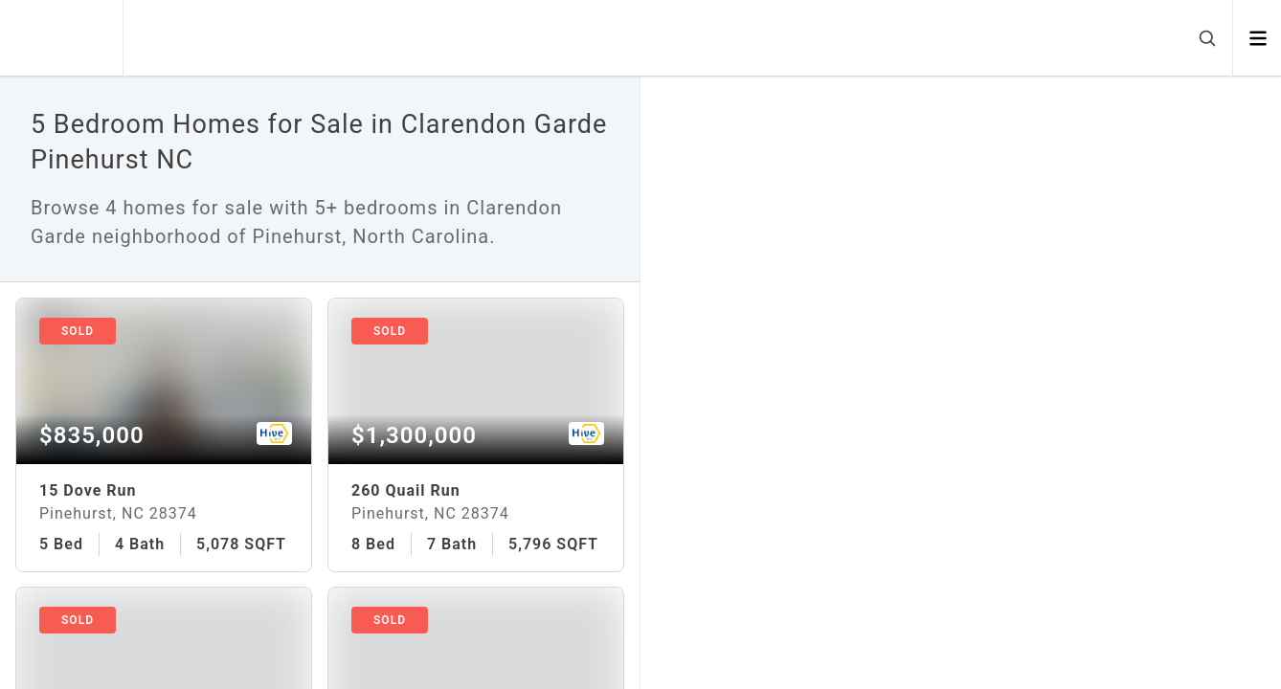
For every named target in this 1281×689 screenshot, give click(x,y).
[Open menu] (1257, 38)
